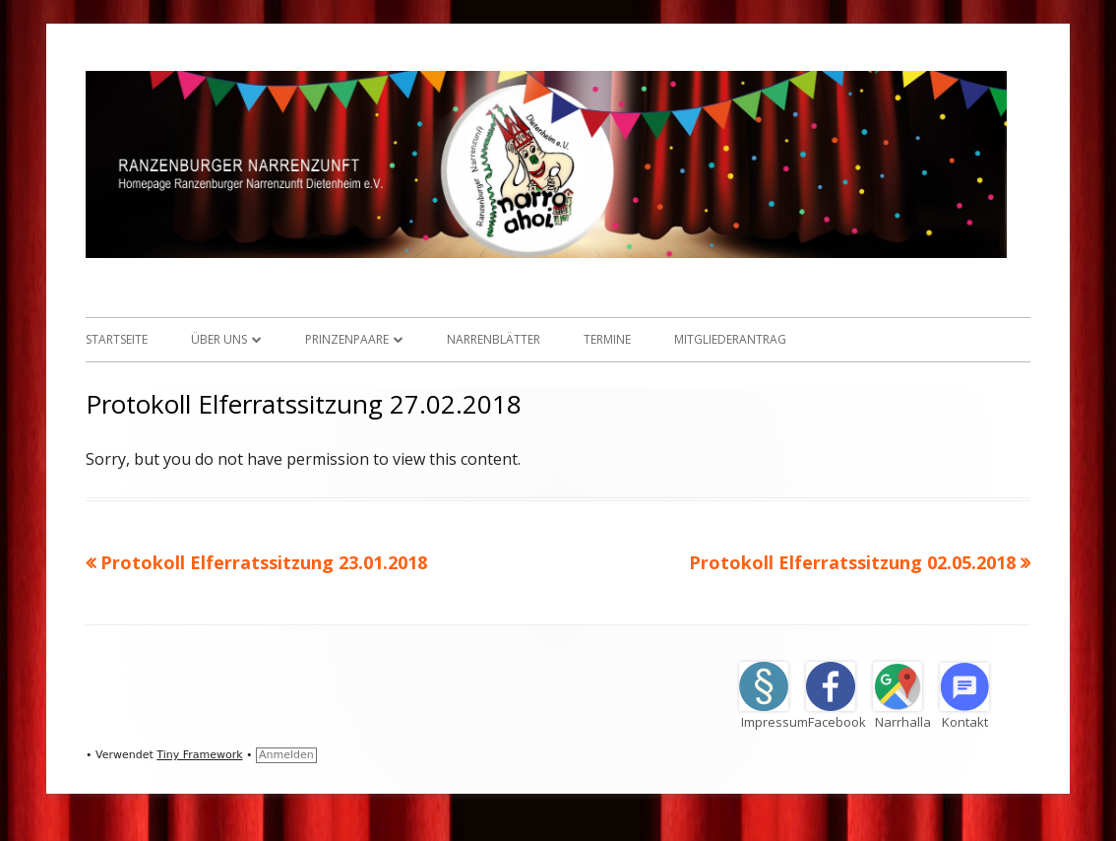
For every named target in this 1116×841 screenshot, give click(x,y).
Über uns (219, 339)
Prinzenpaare (347, 339)
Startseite (117, 339)
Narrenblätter (493, 339)
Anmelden (286, 754)
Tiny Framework (199, 754)
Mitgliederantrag (730, 339)
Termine (607, 339)
